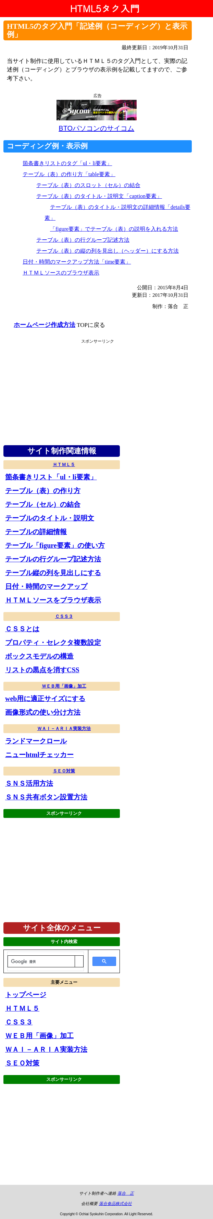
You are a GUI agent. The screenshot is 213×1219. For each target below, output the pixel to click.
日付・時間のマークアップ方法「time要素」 (77, 262)
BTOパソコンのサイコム (96, 128)
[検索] (41, 961)
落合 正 (125, 1193)
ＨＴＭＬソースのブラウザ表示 (61, 273)
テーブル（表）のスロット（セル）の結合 (88, 185)
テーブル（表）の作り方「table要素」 (69, 174)
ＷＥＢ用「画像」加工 (64, 686)
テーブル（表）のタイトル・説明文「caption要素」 (99, 196)
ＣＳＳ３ (64, 616)
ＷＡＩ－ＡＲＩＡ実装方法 (64, 728)
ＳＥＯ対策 (64, 770)
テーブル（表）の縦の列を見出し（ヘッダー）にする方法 (107, 251)
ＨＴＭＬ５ (64, 464)
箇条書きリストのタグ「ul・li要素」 (67, 163)
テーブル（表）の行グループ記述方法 (82, 240)
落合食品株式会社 (115, 1203)
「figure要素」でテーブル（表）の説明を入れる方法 (114, 229)
